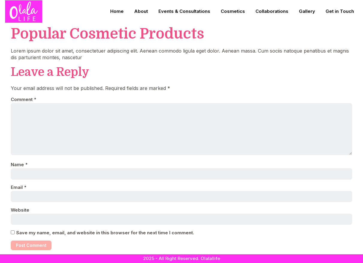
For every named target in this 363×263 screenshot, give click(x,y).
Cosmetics (233, 11)
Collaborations (271, 11)
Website (20, 210)
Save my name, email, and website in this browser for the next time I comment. (105, 233)
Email (18, 187)
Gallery (307, 11)
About (141, 11)
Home (117, 11)
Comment (23, 99)
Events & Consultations (184, 11)
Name (19, 164)
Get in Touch (340, 11)
